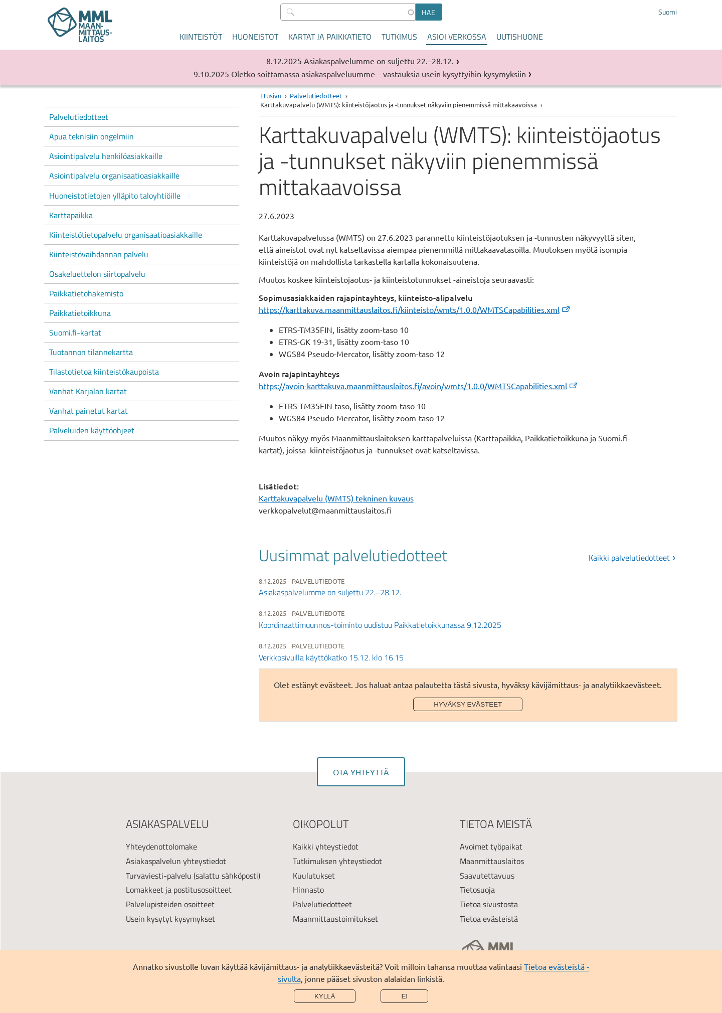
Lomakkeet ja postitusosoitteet (179, 890)
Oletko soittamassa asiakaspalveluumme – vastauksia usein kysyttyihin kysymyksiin (378, 74)
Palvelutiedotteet (78, 117)
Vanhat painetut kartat (88, 411)
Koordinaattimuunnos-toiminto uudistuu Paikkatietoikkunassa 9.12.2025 (380, 625)
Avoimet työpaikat (491, 846)
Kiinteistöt (200, 37)
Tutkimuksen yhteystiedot (337, 861)
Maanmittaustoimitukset (335, 919)
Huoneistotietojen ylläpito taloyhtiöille (114, 196)
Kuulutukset (314, 876)
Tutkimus (399, 37)
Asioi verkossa (456, 37)
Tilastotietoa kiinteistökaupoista (104, 372)
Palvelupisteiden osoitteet (170, 904)
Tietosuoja (477, 890)
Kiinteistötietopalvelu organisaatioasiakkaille (125, 235)
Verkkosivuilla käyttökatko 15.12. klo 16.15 (331, 657)
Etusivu (270, 95)
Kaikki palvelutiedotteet (629, 558)
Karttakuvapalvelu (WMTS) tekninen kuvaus (336, 498)
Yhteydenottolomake (161, 846)
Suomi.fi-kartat (75, 332)
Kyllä (324, 996)
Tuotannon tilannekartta (91, 352)
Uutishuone (519, 37)
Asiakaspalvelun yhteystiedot (176, 861)
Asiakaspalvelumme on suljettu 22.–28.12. (379, 61)
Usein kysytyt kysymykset (170, 919)
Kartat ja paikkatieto (330, 37)
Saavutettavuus (487, 876)
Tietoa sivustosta (489, 904)
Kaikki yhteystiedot (325, 846)
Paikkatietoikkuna (80, 313)
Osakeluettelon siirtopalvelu (97, 274)
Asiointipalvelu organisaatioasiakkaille (114, 176)
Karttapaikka (71, 215)
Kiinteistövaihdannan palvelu (98, 254)
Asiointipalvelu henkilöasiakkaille (105, 156)
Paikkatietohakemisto (86, 293)
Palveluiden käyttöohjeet (91, 430)
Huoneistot (255, 37)
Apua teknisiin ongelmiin (91, 136)
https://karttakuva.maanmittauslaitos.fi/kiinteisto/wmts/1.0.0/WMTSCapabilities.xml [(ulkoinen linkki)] (415, 309)
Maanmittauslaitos (492, 861)
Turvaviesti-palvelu (159, 876)
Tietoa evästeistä (489, 919)
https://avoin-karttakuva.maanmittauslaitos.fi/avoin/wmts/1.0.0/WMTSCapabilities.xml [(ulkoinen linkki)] (419, 386)
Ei (404, 996)
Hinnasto (308, 890)
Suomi (667, 12)
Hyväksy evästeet (468, 704)
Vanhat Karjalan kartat (88, 391)
